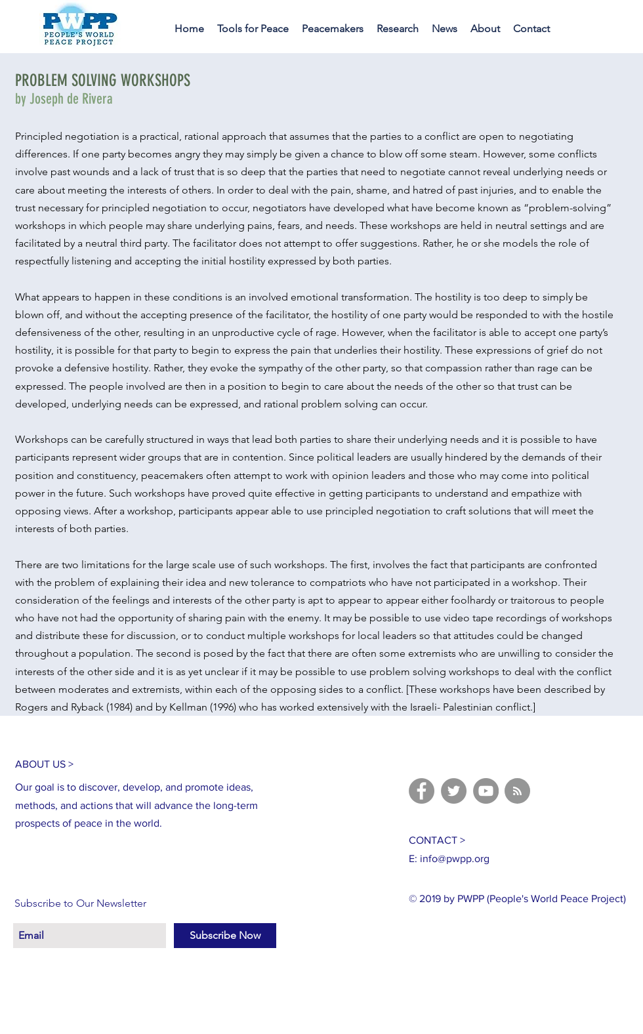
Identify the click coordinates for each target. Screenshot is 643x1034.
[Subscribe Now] (225, 935)
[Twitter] (454, 791)
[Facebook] (421, 791)
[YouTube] (486, 791)
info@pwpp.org (454, 858)
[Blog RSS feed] (517, 791)
